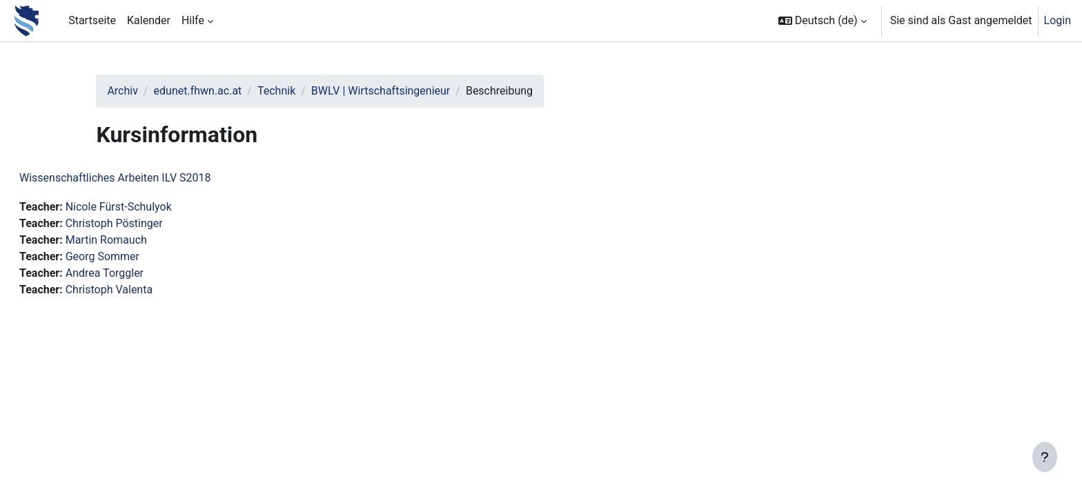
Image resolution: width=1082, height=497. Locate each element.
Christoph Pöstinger (147, 223)
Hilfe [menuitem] (192, 20)
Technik (305, 90)
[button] (822, 20)
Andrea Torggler (138, 273)
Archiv (150, 90)
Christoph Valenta (142, 289)
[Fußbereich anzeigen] (1044, 457)
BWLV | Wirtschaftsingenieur (409, 90)
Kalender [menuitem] (148, 20)
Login (1057, 20)
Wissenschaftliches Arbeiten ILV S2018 (148, 177)
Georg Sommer (136, 256)
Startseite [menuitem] (92, 20)
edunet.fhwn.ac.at (225, 90)
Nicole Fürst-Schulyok (152, 206)
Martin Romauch (139, 239)
